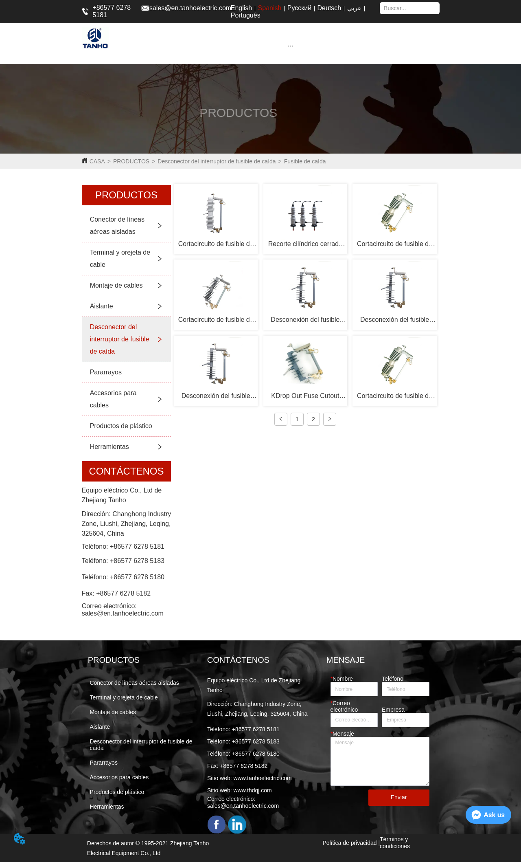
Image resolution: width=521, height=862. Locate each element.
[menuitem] (290, 45)
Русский (299, 7)
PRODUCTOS (131, 161)
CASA (97, 161)
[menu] (290, 45)
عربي (354, 7)
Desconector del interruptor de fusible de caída (217, 161)
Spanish (270, 7)
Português (245, 15)
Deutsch (329, 7)
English (241, 7)
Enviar (399, 797)
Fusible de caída (305, 161)
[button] (290, 45)
